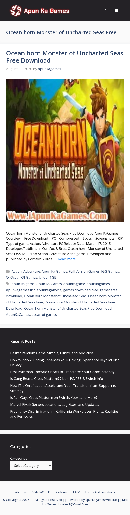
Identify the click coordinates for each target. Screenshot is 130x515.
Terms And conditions (100, 492)
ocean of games (44, 314)
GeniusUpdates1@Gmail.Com (67, 504)
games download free (80, 290)
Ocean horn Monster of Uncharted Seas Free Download (64, 57)
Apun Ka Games (54, 271)
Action (17, 271)
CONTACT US (41, 492)
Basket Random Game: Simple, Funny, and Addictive (52, 353)
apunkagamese (49, 290)
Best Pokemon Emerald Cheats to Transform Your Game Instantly (62, 371)
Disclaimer (62, 492)
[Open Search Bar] (105, 10)
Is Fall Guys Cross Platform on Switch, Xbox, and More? (53, 397)
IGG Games (110, 271)
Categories (18, 458)
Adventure (31, 271)
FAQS (77, 492)
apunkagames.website (101, 500)
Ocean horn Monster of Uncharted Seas (55, 296)
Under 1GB (47, 277)
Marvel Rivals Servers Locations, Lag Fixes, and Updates (54, 404)
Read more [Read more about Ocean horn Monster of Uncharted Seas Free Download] (67, 258)
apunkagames (98, 283)
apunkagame (74, 283)
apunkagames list (20, 290)
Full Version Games (84, 271)
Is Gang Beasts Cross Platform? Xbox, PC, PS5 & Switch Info (56, 378)
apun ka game (23, 283)
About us (21, 492)
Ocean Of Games (23, 277)
